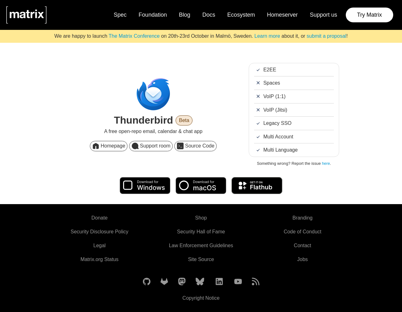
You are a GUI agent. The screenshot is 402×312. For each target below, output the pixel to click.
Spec (120, 15)
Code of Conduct (302, 231)
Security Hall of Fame (201, 231)
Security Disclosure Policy (99, 231)
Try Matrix (369, 15)
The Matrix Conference (134, 36)
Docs (208, 15)
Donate (99, 217)
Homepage (108, 146)
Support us (323, 15)
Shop (201, 217)
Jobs (302, 259)
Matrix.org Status (99, 259)
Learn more (267, 36)
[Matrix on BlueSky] (200, 282)
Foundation (153, 15)
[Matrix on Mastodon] (182, 282)
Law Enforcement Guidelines (201, 245)
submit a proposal (326, 36)
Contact (302, 245)
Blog (184, 15)
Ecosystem (241, 15)
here (326, 163)
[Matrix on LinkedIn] (219, 281)
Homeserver (282, 15)
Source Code (196, 146)
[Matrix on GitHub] (146, 282)
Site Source (201, 259)
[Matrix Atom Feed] (255, 282)
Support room (150, 146)
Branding (302, 217)
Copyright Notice (201, 298)
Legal (99, 245)
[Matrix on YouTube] (238, 282)
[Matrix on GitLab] (164, 282)
